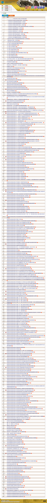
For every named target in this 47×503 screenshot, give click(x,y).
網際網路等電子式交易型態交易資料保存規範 (14, 102)
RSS (34, 10)
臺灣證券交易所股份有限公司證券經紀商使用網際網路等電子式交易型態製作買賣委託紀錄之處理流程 (24, 408)
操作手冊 (43, 10)
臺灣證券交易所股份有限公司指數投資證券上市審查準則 (16, 236)
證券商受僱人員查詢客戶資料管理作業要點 (14, 450)
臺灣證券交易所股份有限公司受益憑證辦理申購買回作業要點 (17, 206)
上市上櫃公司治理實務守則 (11, 46)
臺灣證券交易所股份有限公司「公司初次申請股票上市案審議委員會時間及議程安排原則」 (22, 113)
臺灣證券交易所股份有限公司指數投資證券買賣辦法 (16, 239)
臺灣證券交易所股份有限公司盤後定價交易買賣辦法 (16, 329)
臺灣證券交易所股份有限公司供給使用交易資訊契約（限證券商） (18, 195)
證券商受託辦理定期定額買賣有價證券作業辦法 (15, 447)
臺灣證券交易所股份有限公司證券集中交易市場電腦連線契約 (17, 405)
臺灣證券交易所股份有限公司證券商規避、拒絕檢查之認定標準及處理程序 (19, 388)
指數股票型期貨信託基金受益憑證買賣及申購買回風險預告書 (17, 89)
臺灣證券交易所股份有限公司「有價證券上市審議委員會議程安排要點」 (19, 119)
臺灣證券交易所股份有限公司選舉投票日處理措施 (15, 347)
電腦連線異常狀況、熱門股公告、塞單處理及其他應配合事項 (17, 99)
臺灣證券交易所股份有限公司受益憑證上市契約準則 (16, 200)
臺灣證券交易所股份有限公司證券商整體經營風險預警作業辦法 (17, 399)
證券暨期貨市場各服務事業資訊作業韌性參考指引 (15, 491)
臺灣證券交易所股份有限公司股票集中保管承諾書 (15, 225)
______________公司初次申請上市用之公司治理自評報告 (17, 18)
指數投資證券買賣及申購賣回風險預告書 (14, 84)
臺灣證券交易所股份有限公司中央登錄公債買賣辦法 (16, 144)
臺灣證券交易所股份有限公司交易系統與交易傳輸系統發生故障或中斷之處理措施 (21, 164)
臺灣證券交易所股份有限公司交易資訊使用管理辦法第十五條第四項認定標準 (20, 168)
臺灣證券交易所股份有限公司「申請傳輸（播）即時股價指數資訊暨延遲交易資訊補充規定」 (22, 114)
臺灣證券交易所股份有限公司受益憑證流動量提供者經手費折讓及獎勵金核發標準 (21, 203)
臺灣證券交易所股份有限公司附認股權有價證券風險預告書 (17, 230)
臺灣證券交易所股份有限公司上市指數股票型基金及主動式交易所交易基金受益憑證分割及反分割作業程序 (25, 136)
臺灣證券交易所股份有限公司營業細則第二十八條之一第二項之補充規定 (19, 350)
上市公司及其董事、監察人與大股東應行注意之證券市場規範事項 (18, 60)
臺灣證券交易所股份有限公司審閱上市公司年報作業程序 (16, 323)
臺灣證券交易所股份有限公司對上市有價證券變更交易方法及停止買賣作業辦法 (20, 271)
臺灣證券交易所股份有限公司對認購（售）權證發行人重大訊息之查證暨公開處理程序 (21, 288)
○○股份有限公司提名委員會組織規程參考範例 (14, 41)
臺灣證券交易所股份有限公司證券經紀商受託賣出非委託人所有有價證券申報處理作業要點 (22, 413)
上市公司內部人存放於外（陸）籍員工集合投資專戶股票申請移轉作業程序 (19, 58)
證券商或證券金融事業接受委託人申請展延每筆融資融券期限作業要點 (19, 453)
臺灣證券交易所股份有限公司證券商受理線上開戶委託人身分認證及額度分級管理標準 (21, 376)
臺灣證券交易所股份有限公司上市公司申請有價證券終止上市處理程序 (19, 125)
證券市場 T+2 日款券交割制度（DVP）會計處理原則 (16, 431)
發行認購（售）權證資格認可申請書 (13, 92)
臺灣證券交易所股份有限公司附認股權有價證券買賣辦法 (16, 233)
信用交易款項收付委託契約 (11, 78)
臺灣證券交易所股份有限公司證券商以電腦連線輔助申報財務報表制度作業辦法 (20, 367)
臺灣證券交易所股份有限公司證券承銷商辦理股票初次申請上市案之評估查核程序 (21, 359)
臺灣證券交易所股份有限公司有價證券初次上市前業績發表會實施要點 (19, 185)
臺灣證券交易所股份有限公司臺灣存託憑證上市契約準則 (16, 294)
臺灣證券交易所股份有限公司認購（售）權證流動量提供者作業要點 (18, 306)
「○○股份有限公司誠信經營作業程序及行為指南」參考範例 (17, 32)
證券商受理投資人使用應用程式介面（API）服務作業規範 (17, 448)
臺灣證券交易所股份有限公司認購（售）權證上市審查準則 (17, 300)
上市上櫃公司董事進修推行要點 (12, 51)
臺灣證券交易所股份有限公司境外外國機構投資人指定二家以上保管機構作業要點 (21, 262)
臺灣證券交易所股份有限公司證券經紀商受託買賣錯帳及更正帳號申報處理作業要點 (21, 411)
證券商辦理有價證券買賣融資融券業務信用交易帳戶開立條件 (17, 476)
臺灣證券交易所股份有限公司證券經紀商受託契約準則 (16, 410)
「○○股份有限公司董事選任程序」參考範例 (14, 31)
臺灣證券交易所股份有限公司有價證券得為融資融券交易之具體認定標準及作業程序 (21, 189)
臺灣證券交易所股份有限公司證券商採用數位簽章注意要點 (17, 384)
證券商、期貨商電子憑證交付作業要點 (13, 433)
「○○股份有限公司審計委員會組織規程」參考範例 (15, 34)
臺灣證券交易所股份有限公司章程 (12, 250)
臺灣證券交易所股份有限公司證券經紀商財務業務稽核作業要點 (17, 414)
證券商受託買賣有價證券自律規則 (12, 445)
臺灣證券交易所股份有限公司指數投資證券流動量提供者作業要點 (18, 237)
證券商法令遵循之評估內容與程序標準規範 (14, 454)
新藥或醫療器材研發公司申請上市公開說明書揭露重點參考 (17, 95)
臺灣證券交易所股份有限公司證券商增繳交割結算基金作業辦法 (17, 397)
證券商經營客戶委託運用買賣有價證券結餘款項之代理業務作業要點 (18, 468)
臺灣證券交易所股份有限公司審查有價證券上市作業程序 (16, 315)
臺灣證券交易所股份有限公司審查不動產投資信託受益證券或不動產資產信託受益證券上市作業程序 (24, 312)
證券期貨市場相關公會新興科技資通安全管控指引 (15, 485)
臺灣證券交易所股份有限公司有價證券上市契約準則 (16, 173)
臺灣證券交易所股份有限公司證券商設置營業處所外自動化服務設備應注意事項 (20, 390)
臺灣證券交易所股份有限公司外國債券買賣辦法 (15, 161)
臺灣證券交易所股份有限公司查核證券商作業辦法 (15, 240)
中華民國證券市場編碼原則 (11, 61)
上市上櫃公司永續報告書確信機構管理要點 (14, 43)
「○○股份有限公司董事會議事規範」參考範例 (14, 29)
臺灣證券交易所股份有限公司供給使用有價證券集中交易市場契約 (18, 197)
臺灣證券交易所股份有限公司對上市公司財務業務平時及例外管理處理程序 (19, 270)
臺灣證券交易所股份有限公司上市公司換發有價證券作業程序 (17, 128)
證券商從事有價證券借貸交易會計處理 (13, 459)
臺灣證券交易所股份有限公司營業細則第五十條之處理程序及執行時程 (19, 353)
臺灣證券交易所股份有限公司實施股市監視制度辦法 (16, 265)
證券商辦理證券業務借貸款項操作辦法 (13, 484)
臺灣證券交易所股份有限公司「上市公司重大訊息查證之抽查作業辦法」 (19, 111)
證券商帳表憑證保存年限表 (11, 456)
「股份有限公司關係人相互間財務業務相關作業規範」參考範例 (17, 38)
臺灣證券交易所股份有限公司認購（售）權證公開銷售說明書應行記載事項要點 (20, 304)
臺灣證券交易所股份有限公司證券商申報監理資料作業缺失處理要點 (18, 370)
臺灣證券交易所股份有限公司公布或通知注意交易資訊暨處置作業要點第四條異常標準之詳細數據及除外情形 (25, 148)
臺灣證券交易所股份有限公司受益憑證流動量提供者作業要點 (17, 201)
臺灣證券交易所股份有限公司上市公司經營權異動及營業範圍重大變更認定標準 (20, 130)
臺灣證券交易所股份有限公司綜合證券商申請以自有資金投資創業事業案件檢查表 (21, 291)
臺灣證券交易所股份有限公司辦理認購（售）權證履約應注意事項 (18, 343)
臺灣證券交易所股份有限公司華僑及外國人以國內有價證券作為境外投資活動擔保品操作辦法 (22, 259)
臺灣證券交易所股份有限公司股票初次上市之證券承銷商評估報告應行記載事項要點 (21, 220)
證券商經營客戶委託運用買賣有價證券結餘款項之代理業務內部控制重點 (19, 467)
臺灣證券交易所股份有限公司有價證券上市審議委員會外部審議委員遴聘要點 (20, 183)
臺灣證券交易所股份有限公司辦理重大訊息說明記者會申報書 (17, 340)
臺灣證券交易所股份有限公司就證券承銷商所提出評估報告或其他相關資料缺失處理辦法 (22, 256)
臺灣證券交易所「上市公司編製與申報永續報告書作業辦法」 (17, 105)
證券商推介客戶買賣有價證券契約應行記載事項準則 (16, 462)
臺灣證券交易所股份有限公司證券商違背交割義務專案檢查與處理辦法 (19, 393)
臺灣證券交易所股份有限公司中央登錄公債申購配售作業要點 (17, 142)
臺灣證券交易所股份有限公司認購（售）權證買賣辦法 (16, 310)
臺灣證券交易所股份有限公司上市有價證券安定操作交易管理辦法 (18, 133)
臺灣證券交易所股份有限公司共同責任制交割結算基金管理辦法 (17, 170)
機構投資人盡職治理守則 (11, 425)
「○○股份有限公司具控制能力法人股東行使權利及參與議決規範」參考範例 (19, 26)
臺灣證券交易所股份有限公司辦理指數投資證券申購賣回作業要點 (18, 338)
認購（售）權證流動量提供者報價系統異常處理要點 (16, 422)
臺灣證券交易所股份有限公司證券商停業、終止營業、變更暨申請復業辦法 (19, 379)
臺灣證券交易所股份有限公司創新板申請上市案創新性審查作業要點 (18, 251)
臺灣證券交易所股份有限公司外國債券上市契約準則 (16, 159)
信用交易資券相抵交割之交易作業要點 (13, 79)
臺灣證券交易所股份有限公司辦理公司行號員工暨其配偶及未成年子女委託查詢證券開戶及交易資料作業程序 (25, 335)
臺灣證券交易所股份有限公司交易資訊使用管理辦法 (16, 165)
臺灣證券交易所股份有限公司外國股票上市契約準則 (16, 156)
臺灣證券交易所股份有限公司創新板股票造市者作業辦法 (16, 253)
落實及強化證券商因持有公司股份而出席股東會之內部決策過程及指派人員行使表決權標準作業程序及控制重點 (26, 96)
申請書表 (24, 10)
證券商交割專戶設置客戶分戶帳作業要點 (14, 439)
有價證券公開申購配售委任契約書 (12, 69)
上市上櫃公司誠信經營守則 (11, 54)
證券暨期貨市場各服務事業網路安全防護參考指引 (15, 496)
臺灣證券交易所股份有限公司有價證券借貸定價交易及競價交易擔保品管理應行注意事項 (22, 186)
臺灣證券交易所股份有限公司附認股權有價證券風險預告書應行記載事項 (19, 231)
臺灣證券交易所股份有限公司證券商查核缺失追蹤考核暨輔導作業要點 (19, 378)
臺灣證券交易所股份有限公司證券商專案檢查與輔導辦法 (16, 381)
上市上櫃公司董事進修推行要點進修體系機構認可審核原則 (17, 52)
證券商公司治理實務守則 (11, 434)
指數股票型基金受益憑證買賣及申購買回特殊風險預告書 (16, 87)
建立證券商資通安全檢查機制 (12, 81)
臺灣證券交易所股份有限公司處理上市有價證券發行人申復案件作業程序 (19, 248)
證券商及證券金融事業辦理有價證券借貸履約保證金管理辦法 (17, 436)
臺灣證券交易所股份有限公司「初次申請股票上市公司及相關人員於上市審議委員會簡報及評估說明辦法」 (25, 122)
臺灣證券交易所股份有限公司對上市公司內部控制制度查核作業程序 (18, 267)
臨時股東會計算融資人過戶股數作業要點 (14, 430)
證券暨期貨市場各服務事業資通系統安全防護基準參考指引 (17, 493)
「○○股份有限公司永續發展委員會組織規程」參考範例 (16, 21)
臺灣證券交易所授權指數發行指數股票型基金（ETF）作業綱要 (17, 419)
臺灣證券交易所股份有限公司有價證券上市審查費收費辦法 (17, 176)
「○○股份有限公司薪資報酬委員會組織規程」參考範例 (16, 37)
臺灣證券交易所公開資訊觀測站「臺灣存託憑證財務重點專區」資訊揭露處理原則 (21, 108)
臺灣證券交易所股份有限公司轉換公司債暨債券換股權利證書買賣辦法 (19, 355)
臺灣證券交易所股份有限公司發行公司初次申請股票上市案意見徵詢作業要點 (20, 257)
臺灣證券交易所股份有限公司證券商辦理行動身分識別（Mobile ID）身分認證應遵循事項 (22, 400)
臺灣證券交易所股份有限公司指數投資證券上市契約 (16, 234)
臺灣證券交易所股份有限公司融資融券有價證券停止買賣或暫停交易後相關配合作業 (21, 332)
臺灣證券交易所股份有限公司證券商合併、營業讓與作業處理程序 (18, 375)
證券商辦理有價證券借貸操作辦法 (12, 473)
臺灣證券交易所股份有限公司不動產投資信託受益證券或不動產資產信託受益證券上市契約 (22, 139)
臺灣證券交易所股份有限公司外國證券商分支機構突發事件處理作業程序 (19, 162)
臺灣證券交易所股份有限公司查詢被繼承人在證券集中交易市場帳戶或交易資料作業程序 (22, 242)
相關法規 (11, 15)
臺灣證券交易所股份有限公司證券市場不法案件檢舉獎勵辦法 (17, 356)
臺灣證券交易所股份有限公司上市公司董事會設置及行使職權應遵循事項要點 (20, 131)
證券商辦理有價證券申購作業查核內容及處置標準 (15, 471)
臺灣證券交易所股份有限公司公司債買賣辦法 (14, 145)
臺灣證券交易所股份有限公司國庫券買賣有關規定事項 (16, 245)
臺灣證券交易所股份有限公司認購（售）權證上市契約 (16, 297)
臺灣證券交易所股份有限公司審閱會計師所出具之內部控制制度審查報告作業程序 (21, 327)
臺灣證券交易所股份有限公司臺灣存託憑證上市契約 (16, 292)
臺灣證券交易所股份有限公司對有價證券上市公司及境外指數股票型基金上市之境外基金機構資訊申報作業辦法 (26, 279)
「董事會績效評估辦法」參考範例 (12, 40)
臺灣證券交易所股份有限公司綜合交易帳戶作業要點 (16, 289)
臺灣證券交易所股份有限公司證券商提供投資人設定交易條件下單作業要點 (19, 391)
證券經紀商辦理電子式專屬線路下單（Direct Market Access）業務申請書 (19, 490)
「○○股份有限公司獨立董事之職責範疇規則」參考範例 (16, 35)
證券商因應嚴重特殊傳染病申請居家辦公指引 (14, 442)
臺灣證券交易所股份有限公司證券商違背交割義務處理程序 (17, 394)
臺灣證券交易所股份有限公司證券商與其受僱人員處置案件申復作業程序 (19, 396)
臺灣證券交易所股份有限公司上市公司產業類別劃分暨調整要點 (17, 127)
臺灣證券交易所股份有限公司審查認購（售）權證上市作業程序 (17, 321)
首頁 (20, 10)
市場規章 (5, 15)
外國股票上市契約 (10, 66)
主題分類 (6, 8)
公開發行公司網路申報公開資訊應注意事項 (14, 63)
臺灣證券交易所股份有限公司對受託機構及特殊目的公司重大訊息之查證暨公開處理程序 (22, 283)
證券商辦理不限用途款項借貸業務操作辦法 (14, 470)
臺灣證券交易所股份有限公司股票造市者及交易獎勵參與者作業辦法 (18, 222)
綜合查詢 (6, 10)
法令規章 (6, 7)
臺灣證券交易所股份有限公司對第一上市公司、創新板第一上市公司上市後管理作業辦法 (22, 286)
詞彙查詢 (38, 10)
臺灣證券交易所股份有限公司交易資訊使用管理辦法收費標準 (17, 167)
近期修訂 (6, 5)
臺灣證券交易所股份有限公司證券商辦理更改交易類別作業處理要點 (18, 402)
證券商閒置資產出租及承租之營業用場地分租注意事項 (16, 465)
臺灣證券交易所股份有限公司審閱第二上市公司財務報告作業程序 (18, 326)
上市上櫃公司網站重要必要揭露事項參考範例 (14, 57)
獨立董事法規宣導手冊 (11, 427)
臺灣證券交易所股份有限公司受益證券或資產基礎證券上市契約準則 (18, 209)
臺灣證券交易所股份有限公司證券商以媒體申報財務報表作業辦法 (18, 364)
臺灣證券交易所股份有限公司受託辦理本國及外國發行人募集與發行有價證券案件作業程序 (22, 212)
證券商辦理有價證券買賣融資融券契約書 (14, 474)
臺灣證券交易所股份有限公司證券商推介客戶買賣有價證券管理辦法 (18, 382)
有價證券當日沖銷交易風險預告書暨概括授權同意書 (16, 74)
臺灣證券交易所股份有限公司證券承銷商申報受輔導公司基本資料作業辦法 (19, 358)
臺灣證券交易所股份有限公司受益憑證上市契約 (15, 198)
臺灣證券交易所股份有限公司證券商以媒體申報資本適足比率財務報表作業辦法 (20, 365)
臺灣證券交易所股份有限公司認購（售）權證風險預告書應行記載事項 (19, 309)
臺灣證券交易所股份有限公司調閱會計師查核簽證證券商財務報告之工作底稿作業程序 (21, 330)
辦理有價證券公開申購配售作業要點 (13, 428)
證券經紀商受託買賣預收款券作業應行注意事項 (15, 487)
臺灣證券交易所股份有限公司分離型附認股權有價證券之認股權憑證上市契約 (20, 151)
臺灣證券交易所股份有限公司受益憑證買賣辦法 (15, 204)
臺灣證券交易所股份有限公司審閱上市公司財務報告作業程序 (17, 324)
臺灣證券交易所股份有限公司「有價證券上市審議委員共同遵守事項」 (19, 116)
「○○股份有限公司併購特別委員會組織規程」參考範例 (16, 23)
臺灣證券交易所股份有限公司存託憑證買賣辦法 (15, 171)
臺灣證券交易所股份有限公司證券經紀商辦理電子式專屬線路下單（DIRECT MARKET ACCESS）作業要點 (25, 416)
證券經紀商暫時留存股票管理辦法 (12, 488)
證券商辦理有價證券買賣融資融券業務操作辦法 (15, 479)
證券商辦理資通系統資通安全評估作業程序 (14, 482)
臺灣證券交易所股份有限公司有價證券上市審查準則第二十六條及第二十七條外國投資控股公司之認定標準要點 (26, 179)
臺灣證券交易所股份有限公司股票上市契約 (14, 219)
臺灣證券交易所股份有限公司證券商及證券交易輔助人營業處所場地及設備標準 (20, 362)
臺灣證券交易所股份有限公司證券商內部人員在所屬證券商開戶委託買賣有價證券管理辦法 (22, 361)
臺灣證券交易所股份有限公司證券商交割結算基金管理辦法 (17, 373)
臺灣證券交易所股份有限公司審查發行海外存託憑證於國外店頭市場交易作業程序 (21, 320)
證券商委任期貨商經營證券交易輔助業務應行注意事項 (16, 451)
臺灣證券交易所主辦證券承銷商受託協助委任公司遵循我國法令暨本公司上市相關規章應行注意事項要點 (24, 110)
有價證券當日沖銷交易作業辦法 (12, 72)
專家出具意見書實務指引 (11, 90)
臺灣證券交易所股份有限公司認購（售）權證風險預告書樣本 (17, 307)
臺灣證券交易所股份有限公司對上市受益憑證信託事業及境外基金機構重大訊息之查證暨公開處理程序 (24, 273)
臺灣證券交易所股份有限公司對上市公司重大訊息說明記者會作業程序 (19, 268)
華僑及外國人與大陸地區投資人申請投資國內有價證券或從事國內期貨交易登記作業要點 (22, 93)
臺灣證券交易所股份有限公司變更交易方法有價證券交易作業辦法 (18, 417)
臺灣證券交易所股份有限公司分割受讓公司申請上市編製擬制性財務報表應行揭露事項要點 (22, 150)
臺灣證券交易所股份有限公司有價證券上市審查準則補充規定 (17, 182)
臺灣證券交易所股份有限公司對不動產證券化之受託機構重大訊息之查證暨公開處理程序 (22, 276)
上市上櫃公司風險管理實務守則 (12, 49)
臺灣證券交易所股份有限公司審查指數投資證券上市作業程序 (17, 318)
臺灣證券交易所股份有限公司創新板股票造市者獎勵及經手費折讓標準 (19, 254)
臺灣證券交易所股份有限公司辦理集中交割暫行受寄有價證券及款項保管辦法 (20, 341)
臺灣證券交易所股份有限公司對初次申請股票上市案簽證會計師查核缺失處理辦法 (21, 285)
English (29, 10)
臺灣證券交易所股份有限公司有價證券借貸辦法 (15, 188)
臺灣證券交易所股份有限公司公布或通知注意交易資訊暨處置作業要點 (19, 147)
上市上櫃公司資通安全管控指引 (12, 55)
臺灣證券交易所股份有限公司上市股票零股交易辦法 (16, 134)
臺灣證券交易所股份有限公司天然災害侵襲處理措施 (16, 153)
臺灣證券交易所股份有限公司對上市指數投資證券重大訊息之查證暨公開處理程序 (21, 274)
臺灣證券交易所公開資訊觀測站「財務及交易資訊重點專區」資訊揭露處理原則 (20, 107)
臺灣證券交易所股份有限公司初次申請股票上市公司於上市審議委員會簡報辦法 (20, 228)
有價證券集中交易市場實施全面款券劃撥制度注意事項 (16, 71)
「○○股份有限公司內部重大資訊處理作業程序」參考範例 (16, 20)
